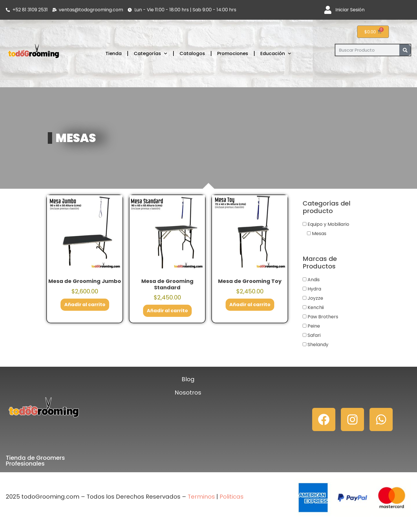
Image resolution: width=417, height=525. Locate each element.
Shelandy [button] (318, 344)
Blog (188, 379)
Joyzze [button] (315, 298)
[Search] (405, 50)
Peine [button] (314, 326)
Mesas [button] (319, 233)
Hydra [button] (314, 289)
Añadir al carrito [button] (84, 304)
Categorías (150, 53)
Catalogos (192, 53)
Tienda (113, 53)
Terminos (200, 497)
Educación (275, 53)
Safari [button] (314, 335)
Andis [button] (314, 279)
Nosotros (188, 392)
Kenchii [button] (316, 307)
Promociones (232, 53)
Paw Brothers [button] (323, 316)
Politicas (232, 497)
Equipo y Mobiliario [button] (328, 224)
